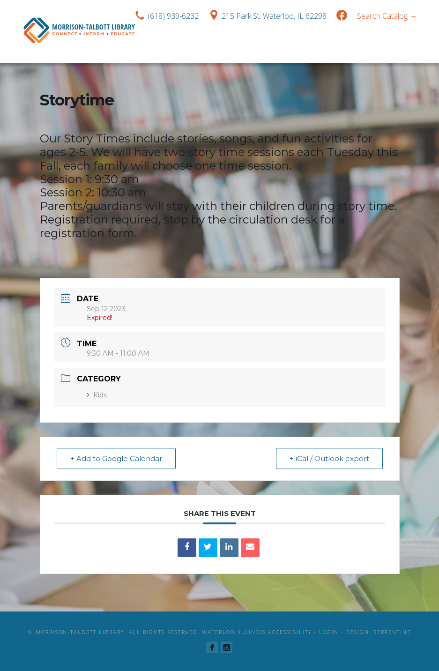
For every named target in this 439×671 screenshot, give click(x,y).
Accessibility (290, 631)
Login (329, 631)
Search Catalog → (387, 16)
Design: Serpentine (378, 631)
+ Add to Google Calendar (116, 458)
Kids (97, 395)
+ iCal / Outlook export (329, 458)
